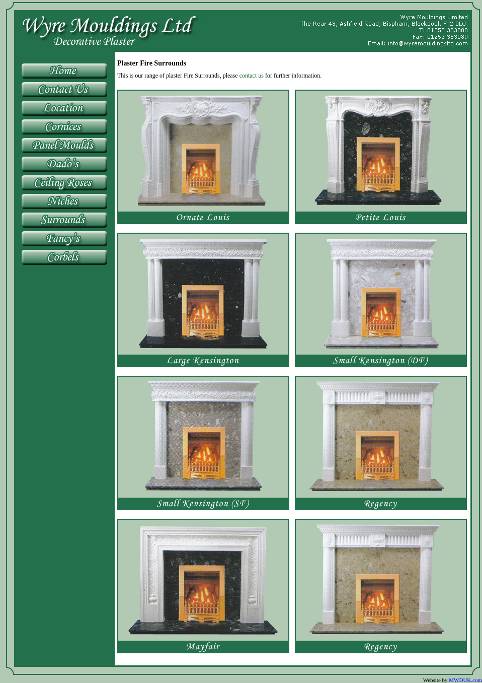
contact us (251, 75)
